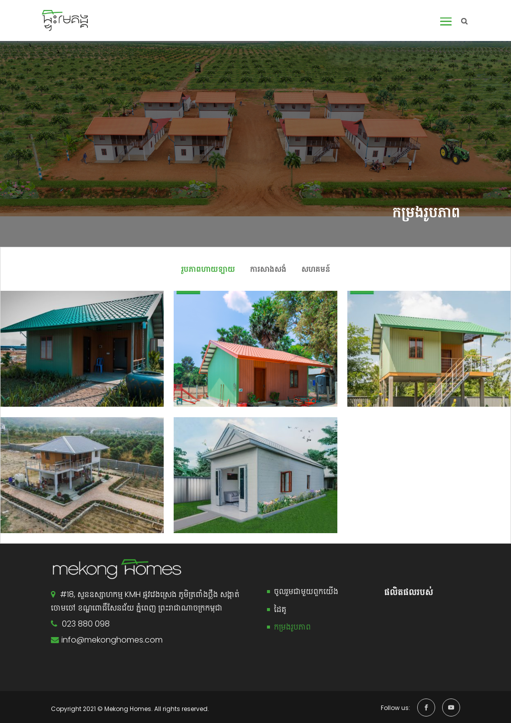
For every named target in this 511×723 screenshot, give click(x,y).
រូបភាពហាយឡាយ (208, 269)
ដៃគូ (280, 609)
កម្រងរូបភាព (292, 627)
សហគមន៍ (315, 269)
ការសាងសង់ (268, 269)
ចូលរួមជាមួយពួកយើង (306, 591)
